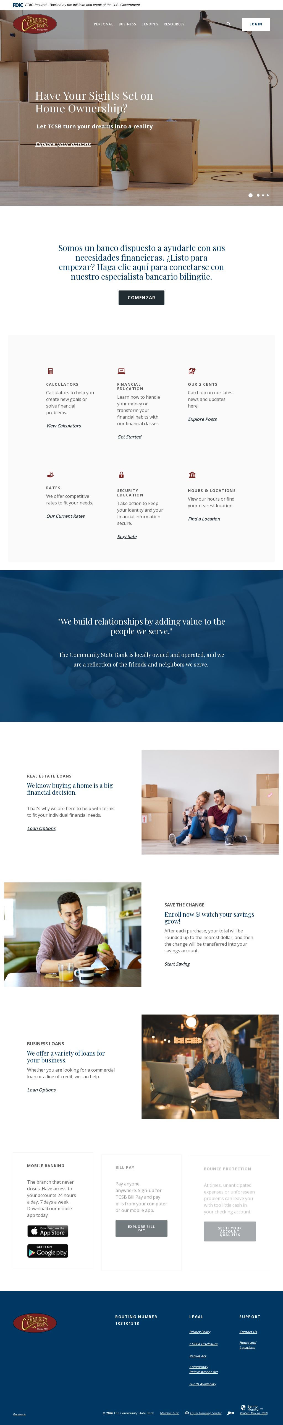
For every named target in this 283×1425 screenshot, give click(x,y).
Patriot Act (197, 1356)
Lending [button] (150, 24)
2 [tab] (263, 195)
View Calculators (63, 426)
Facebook (19, 1414)
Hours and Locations (247, 1345)
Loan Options (41, 828)
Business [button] (128, 24)
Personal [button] (103, 24)
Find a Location (204, 519)
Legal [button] (196, 1316)
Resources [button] (174, 24)
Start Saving (177, 964)
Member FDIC (169, 1413)
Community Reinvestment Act (203, 1369)
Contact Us (248, 1331)
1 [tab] (258, 195)
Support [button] (250, 1316)
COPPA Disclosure (203, 1344)
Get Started (129, 437)
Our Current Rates (65, 516)
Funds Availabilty (202, 1384)
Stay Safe (127, 536)
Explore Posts (202, 419)
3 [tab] (268, 195)
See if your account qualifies (230, 1233)
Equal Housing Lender (205, 1413)
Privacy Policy (199, 1331)
